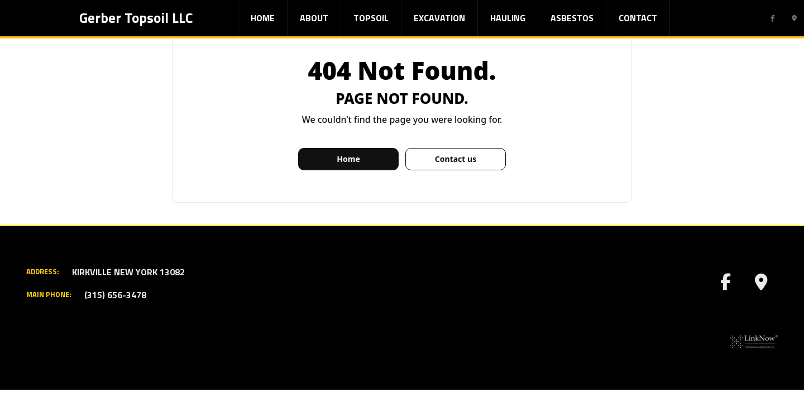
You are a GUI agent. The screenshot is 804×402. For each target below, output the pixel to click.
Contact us (455, 159)
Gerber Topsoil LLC (136, 17)
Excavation (439, 18)
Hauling (507, 18)
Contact (638, 18)
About (314, 18)
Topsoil (371, 18)
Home (263, 18)
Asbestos (572, 18)
